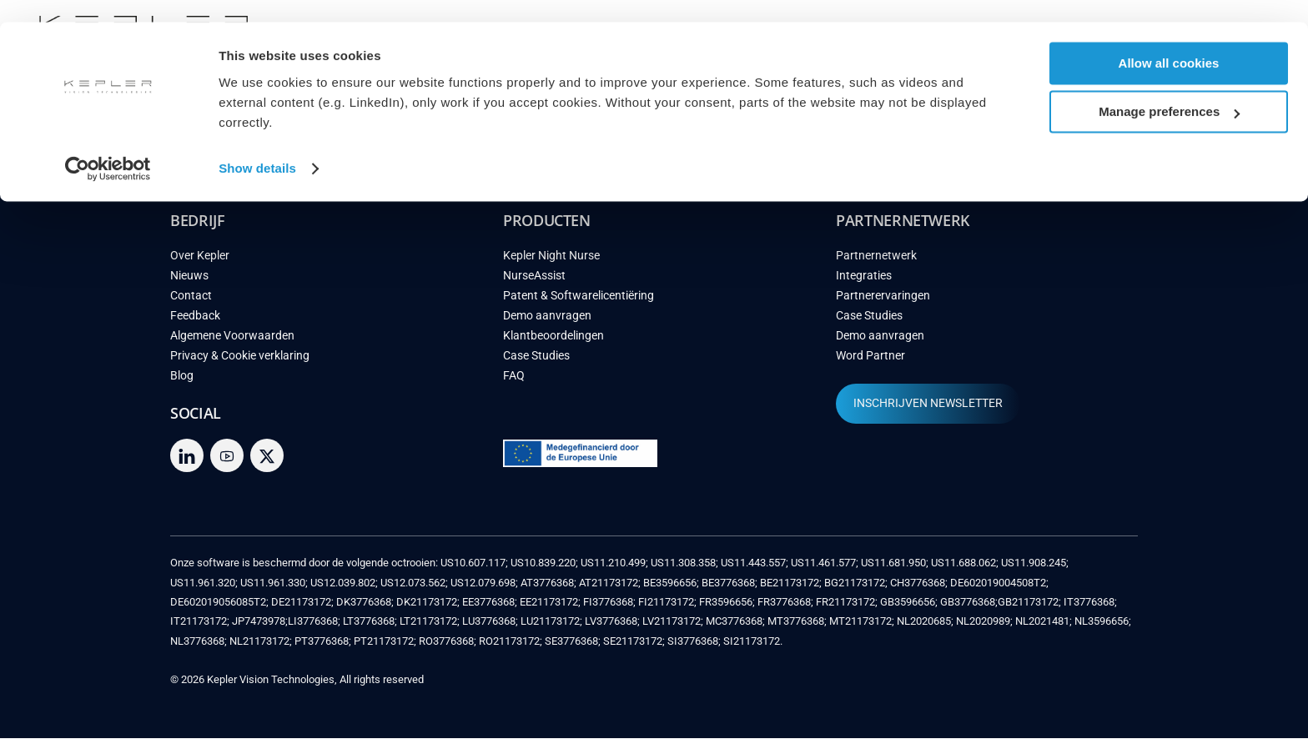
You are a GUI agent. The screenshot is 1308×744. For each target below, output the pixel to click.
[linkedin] (187, 461)
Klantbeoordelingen (553, 341)
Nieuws (189, 281)
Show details (257, 146)
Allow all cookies (1169, 41)
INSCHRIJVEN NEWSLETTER (928, 409)
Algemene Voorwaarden (232, 341)
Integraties (864, 281)
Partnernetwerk (876, 261)
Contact (191, 301)
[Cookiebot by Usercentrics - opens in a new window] (108, 146)
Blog (182, 382)
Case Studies (536, 361)
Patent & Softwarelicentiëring (578, 301)
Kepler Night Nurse (551, 261)
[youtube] (227, 461)
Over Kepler (199, 261)
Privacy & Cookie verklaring (239, 361)
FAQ (514, 382)
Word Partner (870, 361)
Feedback (195, 321)
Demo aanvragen (547, 321)
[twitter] (267, 461)
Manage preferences (1169, 90)
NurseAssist (534, 281)
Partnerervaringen (883, 301)
